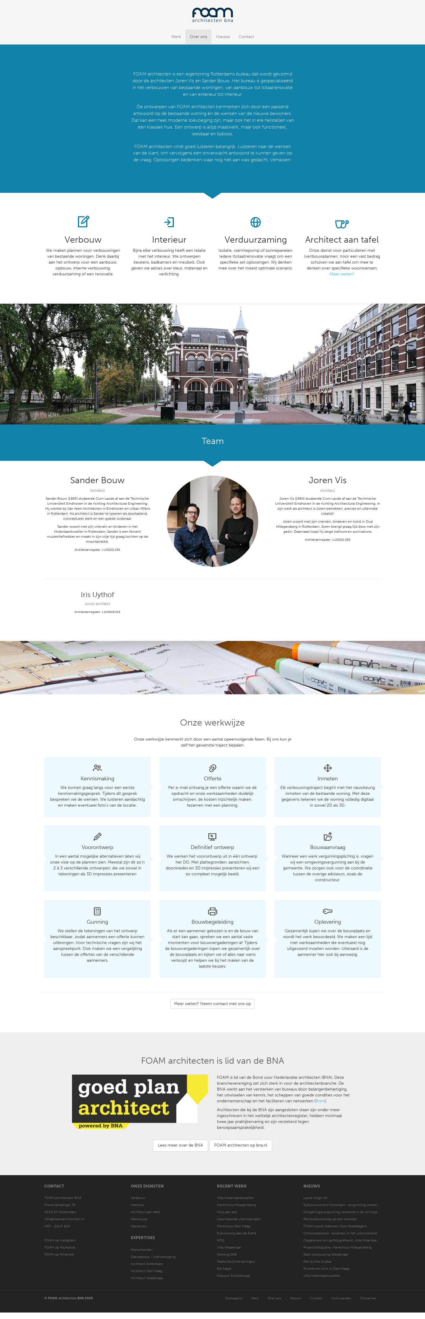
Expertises (143, 1237)
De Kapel (224, 1269)
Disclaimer (368, 1298)
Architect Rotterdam (147, 1264)
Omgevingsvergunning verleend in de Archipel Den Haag (349, 1212)
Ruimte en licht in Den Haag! (326, 1269)
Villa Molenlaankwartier (235, 1198)
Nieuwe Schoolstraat (233, 1276)
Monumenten (142, 1250)
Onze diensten (147, 1186)
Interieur (137, 1205)
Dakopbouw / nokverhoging (153, 1257)
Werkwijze (139, 1219)
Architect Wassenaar (147, 1278)
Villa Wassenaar (229, 1247)
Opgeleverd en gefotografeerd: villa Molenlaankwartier (347, 1240)
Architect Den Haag (146, 1271)
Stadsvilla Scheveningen (236, 1261)
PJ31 (220, 1240)
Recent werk (232, 1186)
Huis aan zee (227, 1212)
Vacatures (138, 1226)
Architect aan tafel (145, 1212)
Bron (320, 1100)
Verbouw (138, 1198)
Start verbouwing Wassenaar (325, 1254)
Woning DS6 (227, 1254)
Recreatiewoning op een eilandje (330, 1219)
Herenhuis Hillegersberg (236, 1205)
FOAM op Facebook (60, 1247)
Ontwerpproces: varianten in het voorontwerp (340, 1233)
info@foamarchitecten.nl (64, 1219)
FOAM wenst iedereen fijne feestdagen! (335, 1226)
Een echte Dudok (317, 1261)
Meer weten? (342, 274)
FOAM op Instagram (60, 1240)
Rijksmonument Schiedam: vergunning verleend (342, 1205)
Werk (176, 36)
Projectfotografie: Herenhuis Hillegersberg (337, 1247)
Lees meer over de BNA (180, 1145)
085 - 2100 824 (57, 1226)
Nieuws (223, 36)
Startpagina (233, 1298)
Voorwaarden (341, 1298)
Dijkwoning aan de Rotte (236, 1233)
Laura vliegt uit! (315, 1198)
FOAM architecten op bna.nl (240, 1145)
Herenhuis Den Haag (233, 1226)
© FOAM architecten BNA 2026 (68, 1298)
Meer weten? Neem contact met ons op (212, 1003)
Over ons (198, 36)
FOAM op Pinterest (59, 1254)
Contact (246, 36)
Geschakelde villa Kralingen (239, 1219)
